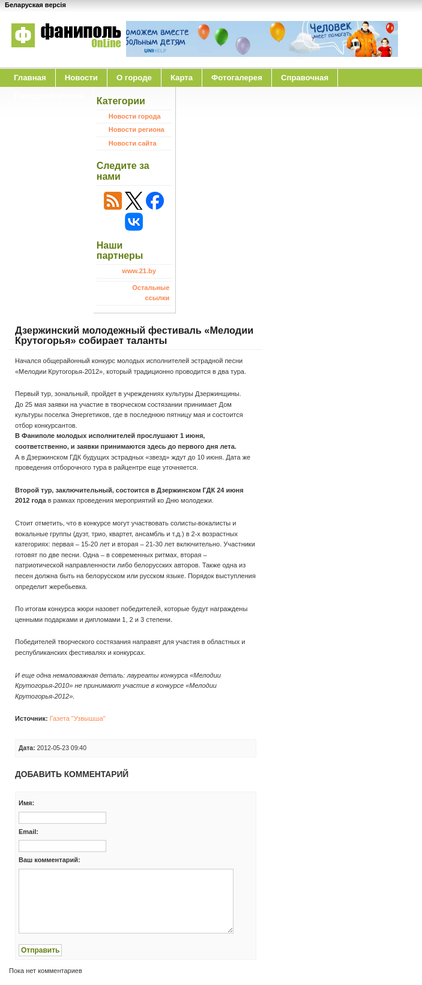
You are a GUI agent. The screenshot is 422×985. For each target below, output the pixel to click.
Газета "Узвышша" (78, 718)
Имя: (26, 802)
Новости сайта (133, 143)
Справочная (304, 77)
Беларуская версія (35, 4)
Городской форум (49, 95)
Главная (30, 77)
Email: (28, 831)
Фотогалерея (236, 77)
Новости (81, 77)
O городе (134, 77)
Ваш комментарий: (49, 859)
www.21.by (138, 270)
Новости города (135, 116)
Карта (181, 77)
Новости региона (136, 129)
